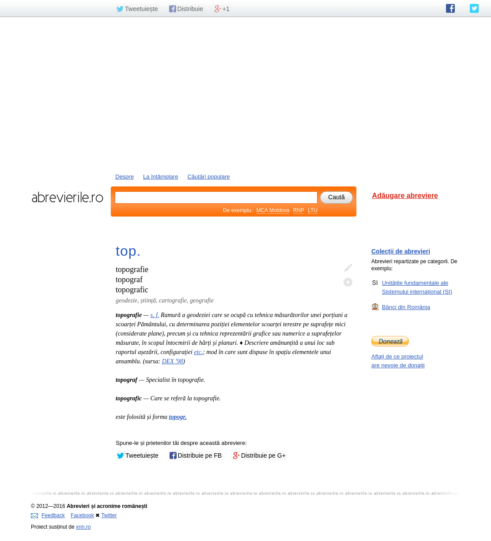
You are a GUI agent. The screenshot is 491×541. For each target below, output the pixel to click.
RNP (298, 210)
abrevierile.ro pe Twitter (474, 8)
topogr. (178, 417)
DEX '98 (172, 361)
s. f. (155, 315)
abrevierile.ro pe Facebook (450, 8)
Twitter (109, 515)
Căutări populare (208, 176)
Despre (124, 176)
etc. (198, 352)
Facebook (82, 515)
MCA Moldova (273, 210)
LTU (312, 210)
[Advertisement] (245, 94)
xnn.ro (83, 527)
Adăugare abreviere (405, 195)
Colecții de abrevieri (400, 251)
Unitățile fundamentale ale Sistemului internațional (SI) (417, 287)
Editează (348, 268)
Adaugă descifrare (348, 282)
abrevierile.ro (67, 197)
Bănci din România (406, 306)
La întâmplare (160, 176)
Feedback (48, 515)
